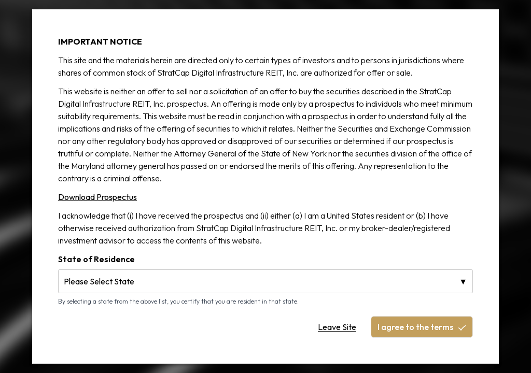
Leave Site (337, 327)
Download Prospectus (97, 197)
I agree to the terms (422, 327)
